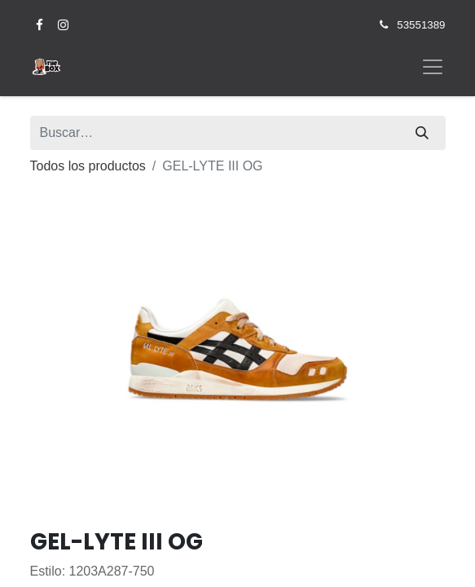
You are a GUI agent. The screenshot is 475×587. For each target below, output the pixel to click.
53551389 (421, 25)
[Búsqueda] (422, 133)
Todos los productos (88, 166)
